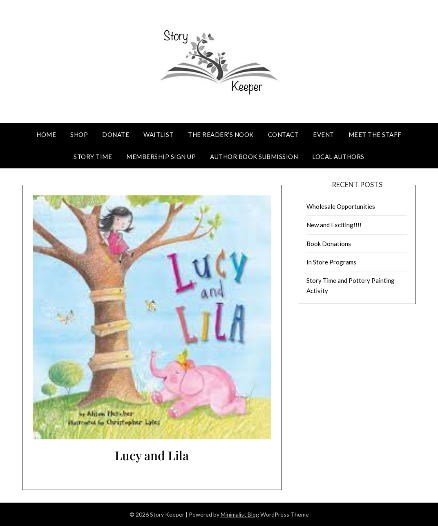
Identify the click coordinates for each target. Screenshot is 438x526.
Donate (115, 134)
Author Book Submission (254, 156)
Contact (283, 134)
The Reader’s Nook (221, 134)
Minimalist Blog (240, 514)
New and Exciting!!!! (334, 224)
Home (46, 134)
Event (323, 134)
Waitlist (158, 134)
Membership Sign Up (161, 156)
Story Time (93, 156)
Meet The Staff (375, 134)
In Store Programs (331, 262)
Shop (79, 134)
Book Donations (328, 243)
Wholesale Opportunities (340, 206)
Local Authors (338, 156)
